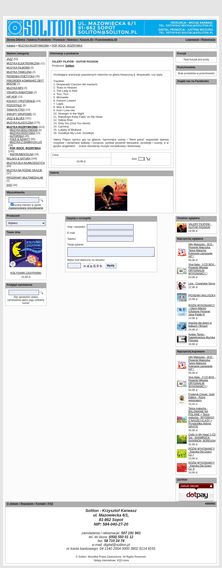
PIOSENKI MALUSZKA (201, 295)
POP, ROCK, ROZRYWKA (67, 45)
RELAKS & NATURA (18, 158)
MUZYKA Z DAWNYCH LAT (26, 142)
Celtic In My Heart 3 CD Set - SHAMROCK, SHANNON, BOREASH (202, 437)
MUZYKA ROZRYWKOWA (33, 45)
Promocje (59, 39)
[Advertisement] (52, 6)
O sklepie (12, 503)
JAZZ (10, 59)
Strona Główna (16, 39)
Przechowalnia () (106, 39)
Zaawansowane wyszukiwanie (25, 208)
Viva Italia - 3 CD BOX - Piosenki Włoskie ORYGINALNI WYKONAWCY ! (202, 269)
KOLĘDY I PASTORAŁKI (21, 101)
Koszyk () (86, 39)
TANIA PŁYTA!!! (16, 109)
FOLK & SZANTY (20, 139)
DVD (9, 185)
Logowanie (192, 39)
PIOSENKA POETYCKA (20, 76)
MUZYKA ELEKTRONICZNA (23, 63)
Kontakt (41, 503)
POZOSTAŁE (14, 105)
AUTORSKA (17, 136)
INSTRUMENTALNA (21, 154)
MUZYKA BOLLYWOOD (24, 130)
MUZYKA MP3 (15, 88)
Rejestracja (208, 39)
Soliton (69, 65)
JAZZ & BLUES (15, 118)
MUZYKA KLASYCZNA (20, 122)
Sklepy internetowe (105, 560)
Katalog (11, 45)
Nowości (72, 39)
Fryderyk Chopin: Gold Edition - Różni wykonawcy (201, 397)
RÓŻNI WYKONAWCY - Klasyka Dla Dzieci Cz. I (201, 451)
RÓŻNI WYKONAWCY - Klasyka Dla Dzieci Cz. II (201, 465)
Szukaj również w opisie (27, 205)
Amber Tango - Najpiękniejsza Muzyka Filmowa (201, 337)
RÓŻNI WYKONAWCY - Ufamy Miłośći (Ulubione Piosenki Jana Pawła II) (201, 310)
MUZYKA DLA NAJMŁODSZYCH (26, 163)
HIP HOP (12, 96)
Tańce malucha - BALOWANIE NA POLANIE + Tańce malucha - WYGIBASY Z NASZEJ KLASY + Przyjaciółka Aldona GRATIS (201, 417)
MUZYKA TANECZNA (19, 72)
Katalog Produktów (39, 39)
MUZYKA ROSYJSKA (22, 133)
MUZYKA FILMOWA (18, 67)
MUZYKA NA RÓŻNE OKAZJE (24, 170)
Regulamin (27, 503)
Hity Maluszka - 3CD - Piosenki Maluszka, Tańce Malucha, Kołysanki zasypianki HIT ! (201, 250)
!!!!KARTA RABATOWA (20, 92)
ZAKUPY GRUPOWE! (19, 114)
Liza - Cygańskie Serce (201, 283)
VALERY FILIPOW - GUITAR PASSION (199, 226)
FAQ (50, 503)
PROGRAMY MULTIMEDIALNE (25, 177)
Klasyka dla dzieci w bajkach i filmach (200, 324)
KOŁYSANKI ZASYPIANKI (25, 272)
